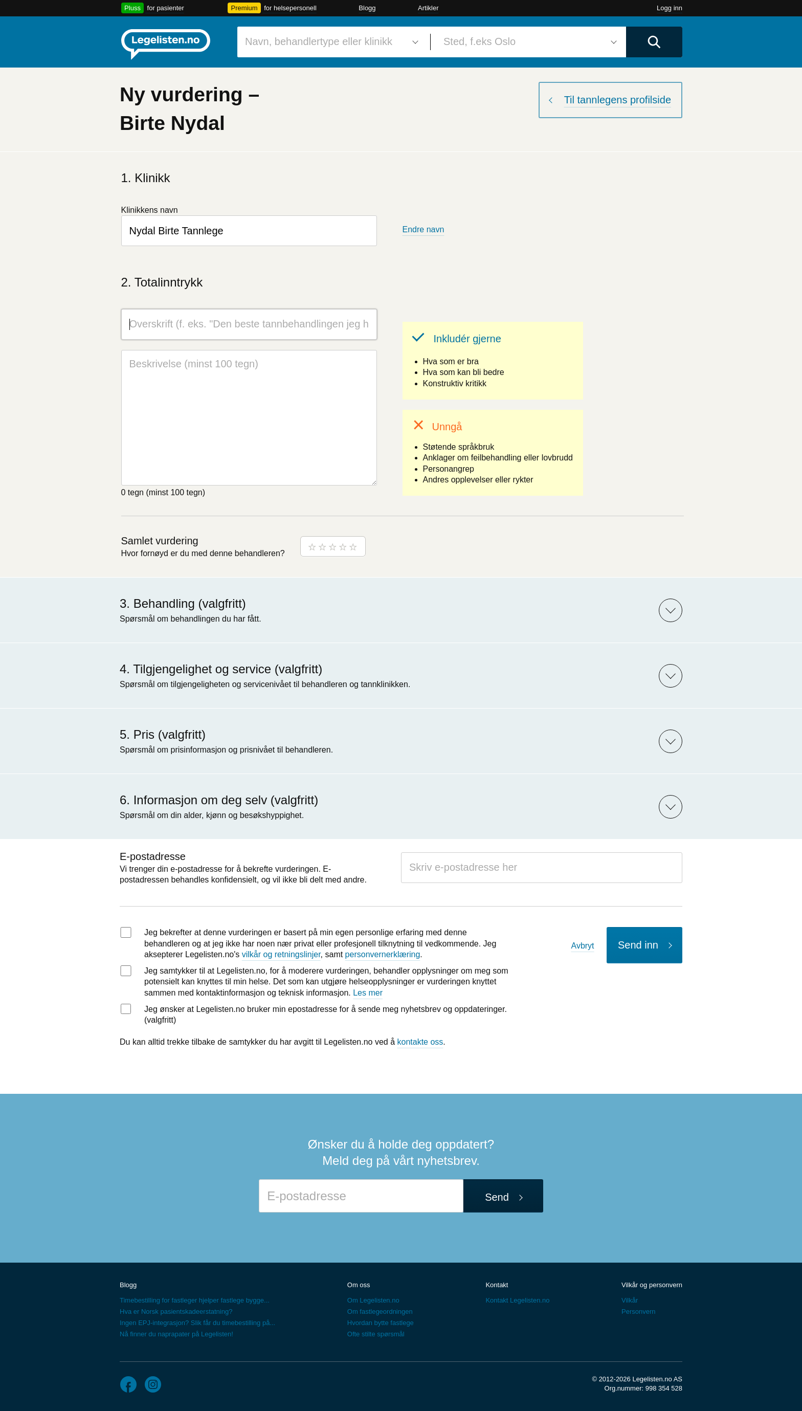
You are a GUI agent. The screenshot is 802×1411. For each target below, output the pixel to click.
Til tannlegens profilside (617, 99)
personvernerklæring (382, 954)
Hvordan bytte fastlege (380, 1323)
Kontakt (496, 1285)
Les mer (368, 992)
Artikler (428, 8)
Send (497, 1197)
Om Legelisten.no (373, 1300)
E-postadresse (153, 856)
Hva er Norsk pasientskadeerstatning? (176, 1311)
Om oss (358, 1285)
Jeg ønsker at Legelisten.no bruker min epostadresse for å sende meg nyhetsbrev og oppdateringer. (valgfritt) (325, 1015)
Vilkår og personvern (651, 1285)
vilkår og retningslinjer (281, 954)
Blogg (367, 8)
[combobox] (329, 42)
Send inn (638, 945)
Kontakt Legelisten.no (517, 1300)
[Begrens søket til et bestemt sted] (528, 42)
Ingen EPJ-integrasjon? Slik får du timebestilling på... (197, 1323)
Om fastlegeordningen (380, 1311)
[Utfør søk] (654, 42)
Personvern (638, 1311)
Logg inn (669, 8)
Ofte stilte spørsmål (376, 1334)
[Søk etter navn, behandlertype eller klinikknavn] (329, 42)
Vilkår (629, 1300)
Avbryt (582, 945)
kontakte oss (420, 1042)
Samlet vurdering (159, 540)
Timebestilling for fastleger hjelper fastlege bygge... (195, 1300)
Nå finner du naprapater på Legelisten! (176, 1334)
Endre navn (423, 229)
